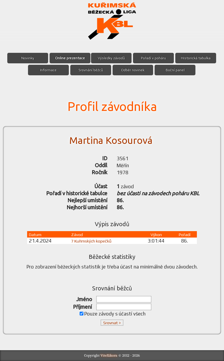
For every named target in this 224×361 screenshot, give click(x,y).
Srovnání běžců (90, 70)
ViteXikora (109, 355)
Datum (36, 234)
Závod (74, 234)
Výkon (157, 234)
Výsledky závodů (111, 58)
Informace (48, 70)
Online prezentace (69, 58)
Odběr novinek (133, 70)
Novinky (28, 58)
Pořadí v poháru (153, 58)
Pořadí (184, 234)
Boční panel (175, 70)
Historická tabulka (196, 58)
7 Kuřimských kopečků (91, 241)
